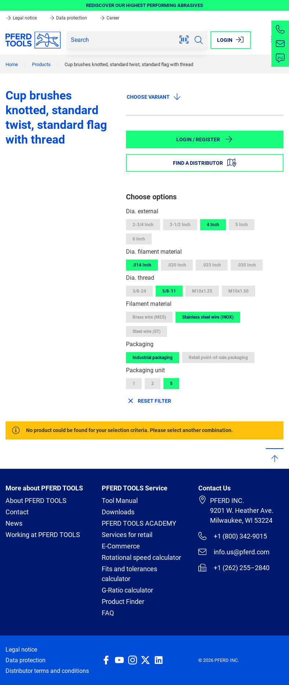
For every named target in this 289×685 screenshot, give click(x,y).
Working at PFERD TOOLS (43, 535)
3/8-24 (139, 291)
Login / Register (204, 139)
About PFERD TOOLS (36, 500)
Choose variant (154, 96)
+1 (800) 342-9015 (232, 536)
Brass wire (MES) (149, 317)
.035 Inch (246, 265)
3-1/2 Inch (180, 224)
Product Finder (123, 601)
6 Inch (139, 239)
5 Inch (241, 224)
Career (109, 18)
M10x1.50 (238, 291)
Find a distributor (204, 162)
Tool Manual (120, 500)
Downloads (118, 512)
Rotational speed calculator (141, 557)
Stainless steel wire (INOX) (208, 317)
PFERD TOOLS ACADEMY (139, 523)
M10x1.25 (202, 291)
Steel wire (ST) (146, 331)
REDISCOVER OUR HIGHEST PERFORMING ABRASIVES (144, 5)
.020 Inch (176, 265)
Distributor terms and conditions (47, 670)
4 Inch (213, 224)
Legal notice (22, 18)
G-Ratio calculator (127, 590)
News (14, 523)
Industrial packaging (153, 357)
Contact (17, 512)
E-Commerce (121, 546)
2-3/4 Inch (143, 224)
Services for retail (127, 535)
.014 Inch (142, 265)
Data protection (68, 18)
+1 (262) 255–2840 (234, 567)
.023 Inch (211, 265)
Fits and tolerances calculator (129, 574)
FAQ (108, 613)
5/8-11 (169, 291)
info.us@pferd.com (234, 552)
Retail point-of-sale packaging (218, 357)
